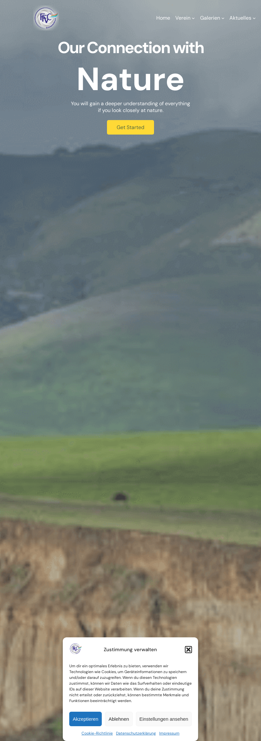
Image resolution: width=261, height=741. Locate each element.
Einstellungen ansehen (163, 719)
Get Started (130, 127)
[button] (188, 649)
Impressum (169, 733)
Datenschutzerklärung (136, 733)
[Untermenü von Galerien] (223, 18)
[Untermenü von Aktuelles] (254, 18)
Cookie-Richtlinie (97, 733)
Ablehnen (119, 719)
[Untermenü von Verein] (193, 18)
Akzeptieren (85, 719)
